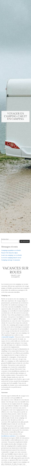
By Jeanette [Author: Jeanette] (15, 277)
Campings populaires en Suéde (11, 250)
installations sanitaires (8, 436)
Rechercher (5, 239)
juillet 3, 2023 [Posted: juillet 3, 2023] (15, 275)
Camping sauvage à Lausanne (10, 260)
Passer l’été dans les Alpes (9, 253)
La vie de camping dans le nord (11, 257)
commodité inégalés (7, 337)
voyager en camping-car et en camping (15, 116)
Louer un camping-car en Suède (11, 255)
